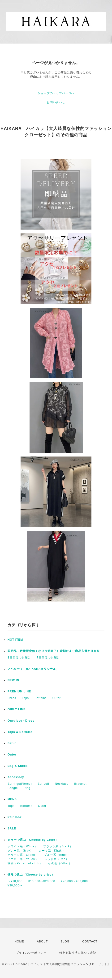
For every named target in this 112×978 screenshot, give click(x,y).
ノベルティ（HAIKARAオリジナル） (33, 669)
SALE (12, 828)
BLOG (65, 941)
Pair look (15, 817)
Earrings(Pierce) (20, 783)
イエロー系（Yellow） (23, 859)
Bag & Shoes (18, 766)
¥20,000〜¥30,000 (74, 881)
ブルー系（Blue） (56, 855)
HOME (19, 941)
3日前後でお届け (19, 657)
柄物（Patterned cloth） (25, 863)
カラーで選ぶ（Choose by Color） (33, 839)
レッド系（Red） (56, 859)
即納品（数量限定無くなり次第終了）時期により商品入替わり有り (54, 651)
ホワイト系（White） (23, 846)
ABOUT (42, 941)
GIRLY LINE (17, 709)
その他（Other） (60, 863)
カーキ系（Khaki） (52, 850)
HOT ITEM (15, 639)
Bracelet (80, 783)
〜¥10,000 (15, 881)
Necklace (62, 783)
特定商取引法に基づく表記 (77, 952)
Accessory (16, 777)
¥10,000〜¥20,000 (41, 881)
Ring (27, 788)
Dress (12, 698)
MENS (12, 799)
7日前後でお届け (48, 657)
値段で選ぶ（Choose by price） (31, 874)
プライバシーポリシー (31, 952)
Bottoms (40, 698)
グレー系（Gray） (20, 850)
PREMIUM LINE (19, 691)
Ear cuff (43, 783)
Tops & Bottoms (20, 732)
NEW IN (13, 680)
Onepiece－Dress (21, 720)
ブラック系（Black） (58, 846)
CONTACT (89, 941)
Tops (25, 698)
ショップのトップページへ (56, 93)
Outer (56, 698)
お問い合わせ (56, 102)
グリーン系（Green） (23, 855)
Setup (12, 743)
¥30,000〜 (15, 885)
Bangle (13, 788)
